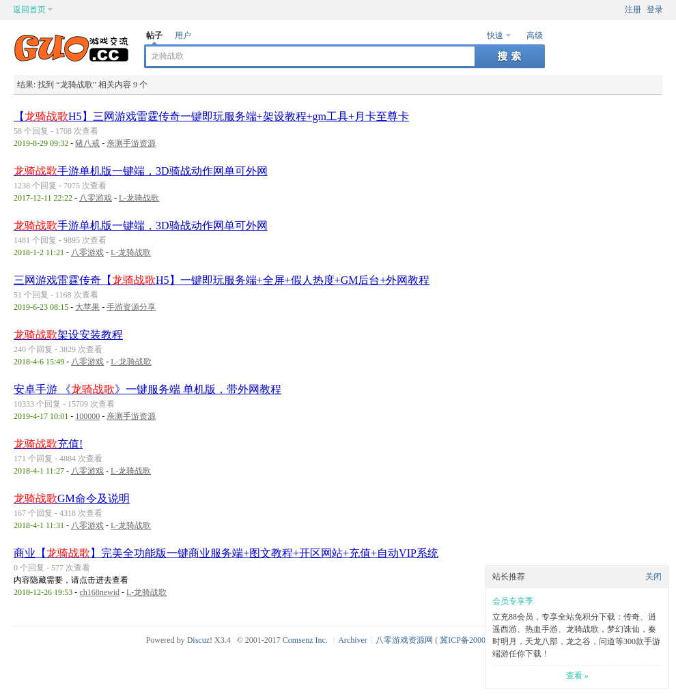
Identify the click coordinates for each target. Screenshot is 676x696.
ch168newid (99, 592)
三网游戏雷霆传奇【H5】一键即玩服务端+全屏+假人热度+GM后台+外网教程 (221, 280)
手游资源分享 (131, 307)
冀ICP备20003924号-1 (478, 640)
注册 (633, 9)
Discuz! (199, 640)
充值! (48, 444)
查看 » (577, 675)
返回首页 (29, 9)
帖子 (154, 35)
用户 (183, 35)
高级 (534, 35)
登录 (655, 9)
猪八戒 (87, 143)
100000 (87, 416)
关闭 (653, 576)
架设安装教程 (68, 334)
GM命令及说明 (72, 498)
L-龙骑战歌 (139, 198)
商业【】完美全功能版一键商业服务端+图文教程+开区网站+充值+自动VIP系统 (226, 553)
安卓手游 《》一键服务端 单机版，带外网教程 (147, 389)
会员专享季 (512, 601)
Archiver (352, 640)
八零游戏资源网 (404, 640)
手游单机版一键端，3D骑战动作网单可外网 (141, 171)
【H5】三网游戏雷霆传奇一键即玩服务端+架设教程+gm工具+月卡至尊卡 (211, 116)
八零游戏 (95, 198)
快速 (495, 35)
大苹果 (87, 307)
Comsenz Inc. (305, 640)
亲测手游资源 (131, 143)
